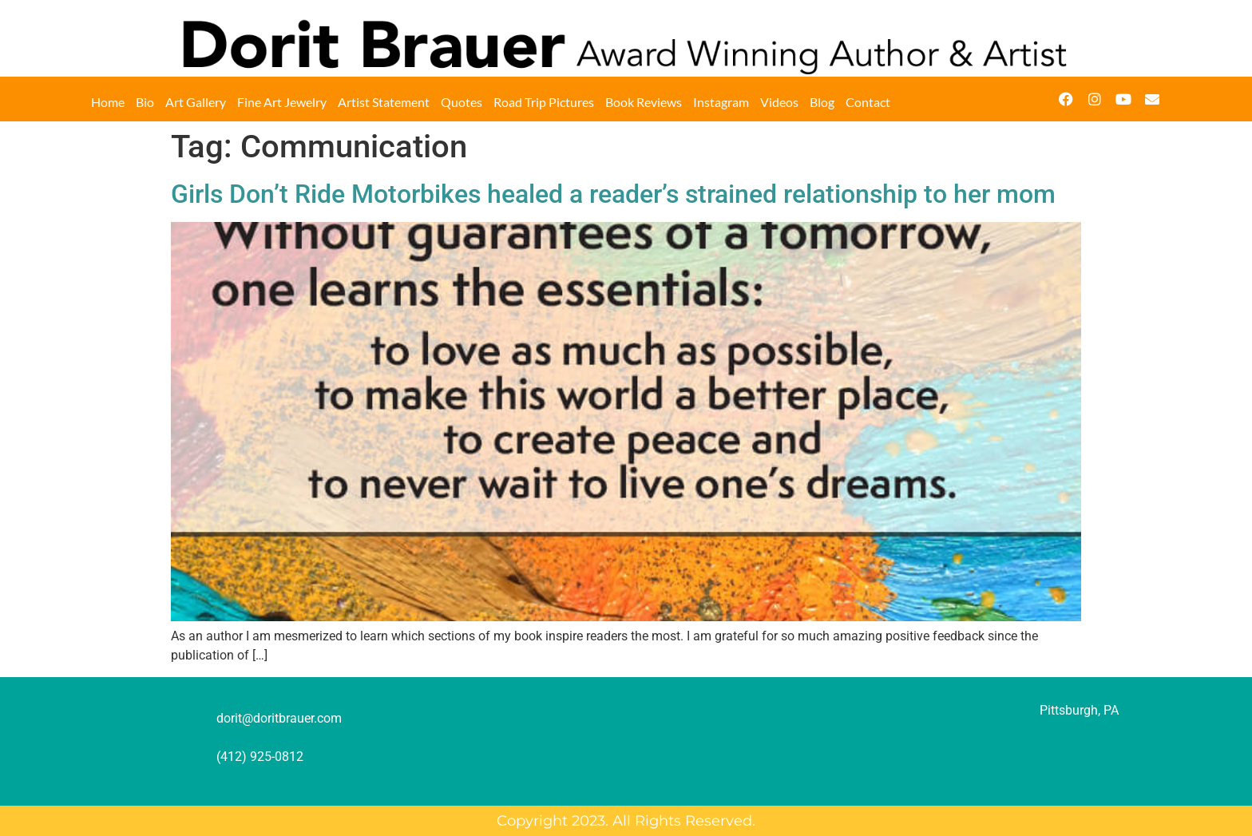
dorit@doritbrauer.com (279, 718)
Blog (822, 101)
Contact (868, 101)
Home (108, 101)
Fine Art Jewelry (282, 101)
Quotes (461, 101)
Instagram (721, 101)
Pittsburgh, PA (1079, 710)
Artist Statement (384, 101)
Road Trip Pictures (543, 101)
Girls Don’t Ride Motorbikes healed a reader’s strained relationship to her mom (613, 194)
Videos (779, 101)
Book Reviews (643, 101)
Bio (145, 101)
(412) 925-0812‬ (259, 756)
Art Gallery (195, 101)
